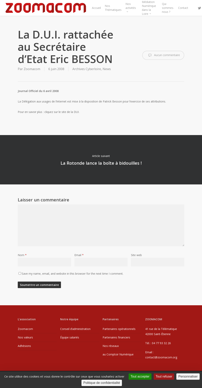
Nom (22, 255)
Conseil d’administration (75, 329)
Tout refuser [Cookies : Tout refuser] (164, 376)
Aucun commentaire (163, 55)
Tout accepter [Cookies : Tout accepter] (140, 376)
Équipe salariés (69, 337)
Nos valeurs (25, 337)
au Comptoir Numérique (118, 354)
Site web (136, 255)
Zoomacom (32, 69)
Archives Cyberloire (86, 69)
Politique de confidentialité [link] (101, 382)
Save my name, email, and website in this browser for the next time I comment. (72, 273)
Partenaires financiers (116, 337)
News (107, 69)
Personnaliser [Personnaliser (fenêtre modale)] (188, 376)
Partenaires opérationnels (119, 329)
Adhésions (24, 346)
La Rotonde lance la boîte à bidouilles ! (101, 159)
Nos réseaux (111, 346)
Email (79, 255)
